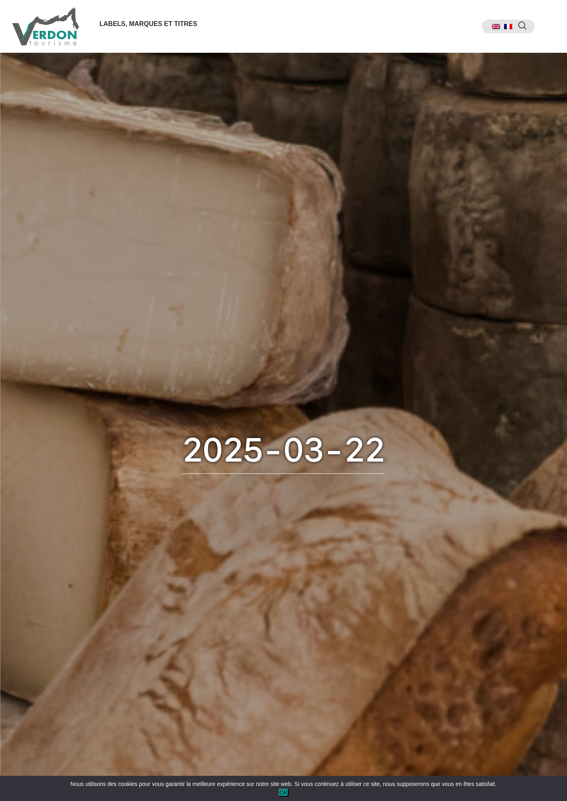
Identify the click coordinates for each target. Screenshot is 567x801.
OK (283, 792)
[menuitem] (496, 27)
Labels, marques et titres (148, 23)
